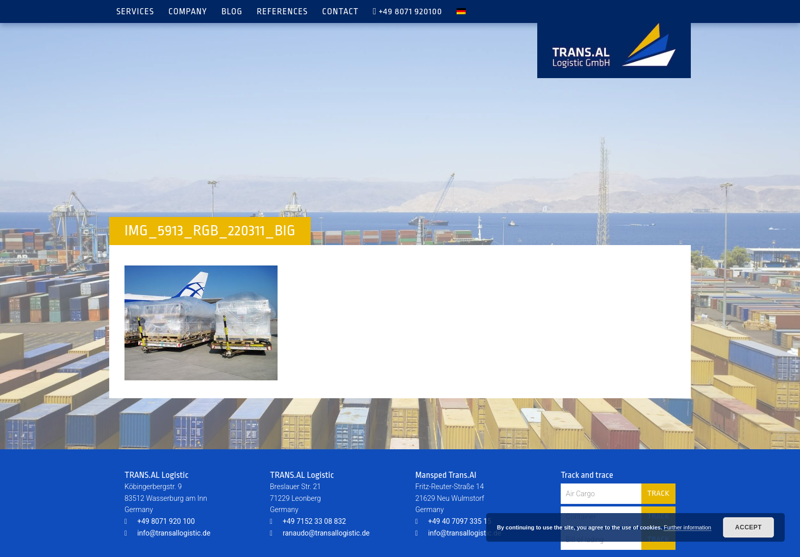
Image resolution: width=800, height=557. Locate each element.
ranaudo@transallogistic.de (319, 533)
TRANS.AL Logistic (614, 45)
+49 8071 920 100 (159, 521)
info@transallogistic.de (167, 533)
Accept (748, 527)
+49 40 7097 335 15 (453, 521)
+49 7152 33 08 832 (308, 521)
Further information (687, 527)
